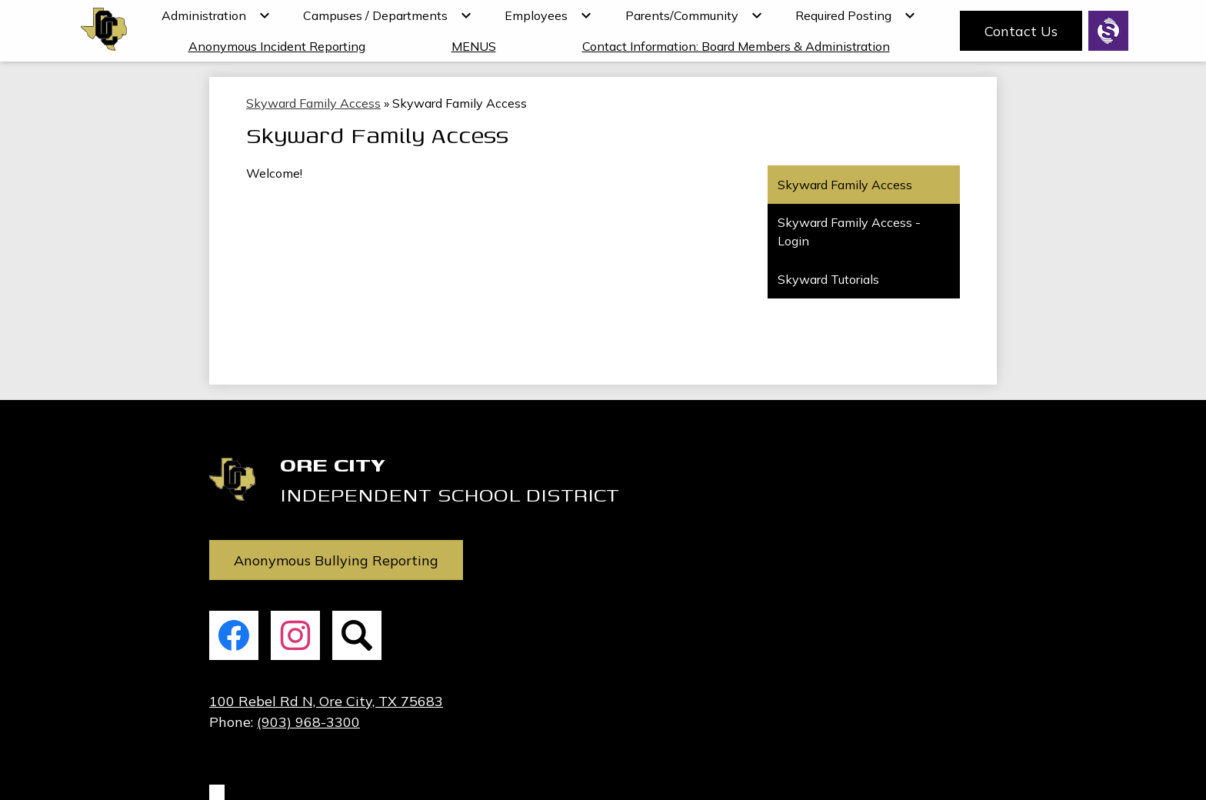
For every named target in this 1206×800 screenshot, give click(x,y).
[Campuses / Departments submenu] (387, 15)
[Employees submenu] (548, 15)
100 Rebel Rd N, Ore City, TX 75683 (326, 701)
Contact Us (1021, 31)
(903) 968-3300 (308, 722)
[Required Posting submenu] (855, 15)
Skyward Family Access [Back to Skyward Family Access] (313, 103)
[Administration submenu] (216, 15)
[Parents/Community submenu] (694, 15)
